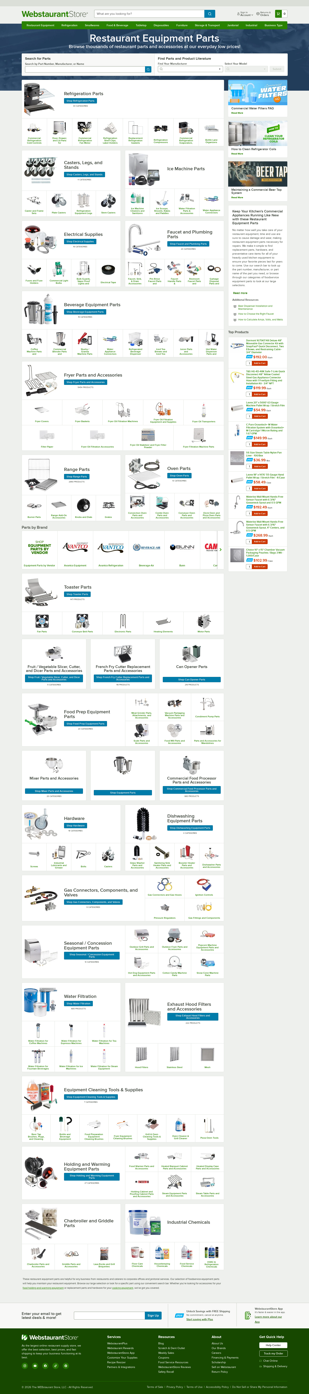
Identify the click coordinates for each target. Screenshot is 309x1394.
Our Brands (219, 1348)
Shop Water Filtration (78, 1003)
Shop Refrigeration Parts (80, 100)
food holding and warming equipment (43, 1287)
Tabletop (141, 25)
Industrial (251, 25)
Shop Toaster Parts (77, 594)
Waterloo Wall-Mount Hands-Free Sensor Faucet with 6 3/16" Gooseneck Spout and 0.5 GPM (264, 499)
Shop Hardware (76, 825)
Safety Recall (166, 1371)
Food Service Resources (173, 1362)
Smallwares (92, 25)
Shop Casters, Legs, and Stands (84, 174)
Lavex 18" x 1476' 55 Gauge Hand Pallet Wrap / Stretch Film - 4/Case (265, 476)
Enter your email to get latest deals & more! (41, 1316)
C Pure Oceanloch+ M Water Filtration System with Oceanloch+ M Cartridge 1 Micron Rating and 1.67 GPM (265, 429)
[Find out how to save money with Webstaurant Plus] (249, 357)
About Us (217, 1343)
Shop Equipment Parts (123, 792)
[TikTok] (55, 1366)
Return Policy (220, 1371)
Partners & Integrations (121, 1367)
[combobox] (149, 14)
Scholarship (219, 1362)
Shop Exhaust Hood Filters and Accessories (193, 1016)
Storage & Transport (207, 25)
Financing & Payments (225, 1357)
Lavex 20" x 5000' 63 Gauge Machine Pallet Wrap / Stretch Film (265, 404)
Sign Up (153, 1315)
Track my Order (273, 1353)
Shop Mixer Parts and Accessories (54, 791)
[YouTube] (35, 1366)
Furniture (182, 25)
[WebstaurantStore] (54, 1337)
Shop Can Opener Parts (191, 679)
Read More (237, 113)
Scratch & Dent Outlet (171, 1348)
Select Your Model (236, 63)
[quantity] (249, 363)
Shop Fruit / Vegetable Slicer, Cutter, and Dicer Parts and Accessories (54, 678)
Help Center (273, 1345)
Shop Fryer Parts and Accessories (86, 382)
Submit (277, 69)
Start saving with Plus (199, 1319)
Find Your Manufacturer (172, 63)
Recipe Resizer (116, 1362)
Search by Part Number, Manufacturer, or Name (54, 63)
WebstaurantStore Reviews (174, 1367)
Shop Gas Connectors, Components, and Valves (93, 902)
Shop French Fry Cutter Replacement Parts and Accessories (122, 678)
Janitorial (232, 25)
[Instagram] (25, 1366)
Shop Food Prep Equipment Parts (85, 723)
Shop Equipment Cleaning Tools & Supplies (91, 1096)
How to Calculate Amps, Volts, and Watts (260, 319)
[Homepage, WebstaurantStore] (55, 14)
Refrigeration (69, 25)
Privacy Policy (175, 1387)
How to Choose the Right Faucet (256, 314)
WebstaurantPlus (117, 1343)
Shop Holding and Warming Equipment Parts (92, 1176)
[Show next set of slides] (220, 550)
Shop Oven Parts (179, 475)
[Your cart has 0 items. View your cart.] (281, 14)
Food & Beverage (117, 25)
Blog (161, 1343)
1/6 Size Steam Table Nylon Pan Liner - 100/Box (264, 454)
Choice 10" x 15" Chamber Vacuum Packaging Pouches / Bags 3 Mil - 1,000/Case (265, 552)
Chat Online (268, 1360)
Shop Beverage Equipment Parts (85, 311)
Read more (240, 293)
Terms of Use (194, 1387)
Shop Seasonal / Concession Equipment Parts (92, 955)
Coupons (163, 1357)
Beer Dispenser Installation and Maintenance (255, 307)
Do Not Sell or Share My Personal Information (259, 1387)
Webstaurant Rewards (120, 1348)
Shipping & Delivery (273, 1366)
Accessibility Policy (217, 1387)
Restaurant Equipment (40, 25)
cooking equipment (122, 1287)
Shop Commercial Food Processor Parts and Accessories (192, 790)
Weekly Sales (166, 1352)
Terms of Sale (155, 1387)
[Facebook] (45, 1366)
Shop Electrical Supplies (80, 241)
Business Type (274, 25)
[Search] (148, 69)
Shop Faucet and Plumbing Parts (188, 243)
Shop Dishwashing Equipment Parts (190, 827)
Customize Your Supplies (122, 1357)
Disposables (161, 25)
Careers (216, 1352)
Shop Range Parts (77, 476)
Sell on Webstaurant (224, 1367)
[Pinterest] (66, 1366)
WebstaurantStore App (121, 1352)
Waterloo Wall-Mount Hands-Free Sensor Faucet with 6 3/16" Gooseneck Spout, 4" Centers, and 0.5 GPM (265, 526)
